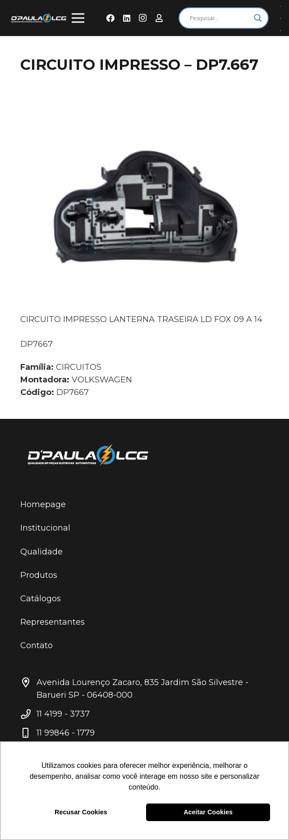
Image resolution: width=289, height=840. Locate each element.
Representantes (52, 622)
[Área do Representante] (159, 18)
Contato (36, 645)
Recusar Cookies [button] (81, 812)
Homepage (43, 504)
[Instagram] (143, 18)
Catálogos (40, 599)
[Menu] (78, 18)
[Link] (38, 18)
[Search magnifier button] (258, 18)
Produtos (38, 575)
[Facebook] (110, 18)
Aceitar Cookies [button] (208, 812)
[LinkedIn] (127, 18)
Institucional (45, 528)
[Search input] (219, 18)
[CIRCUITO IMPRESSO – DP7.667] (144, 205)
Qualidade (41, 552)
